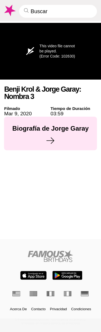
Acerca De (18, 309)
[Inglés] (16, 293)
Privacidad (58, 309)
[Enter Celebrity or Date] (58, 11)
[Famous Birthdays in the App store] (33, 275)
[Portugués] (33, 293)
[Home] (50, 256)
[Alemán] (85, 293)
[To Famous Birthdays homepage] (9, 10)
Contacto (38, 309)
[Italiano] (68, 293)
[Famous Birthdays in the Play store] (67, 275)
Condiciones (81, 309)
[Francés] (50, 293)
